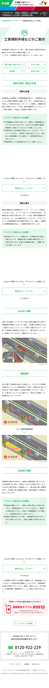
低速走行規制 (35, 71)
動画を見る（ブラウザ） (24, 188)
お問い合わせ (36, 664)
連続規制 (12, 71)
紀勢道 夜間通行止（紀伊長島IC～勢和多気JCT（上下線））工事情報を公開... (20, 13)
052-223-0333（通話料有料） (35, 654)
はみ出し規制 (35, 64)
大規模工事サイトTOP (10, 21)
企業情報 (26, 664)
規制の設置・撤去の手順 (12, 64)
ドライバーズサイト (15, 664)
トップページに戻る (25, 623)
